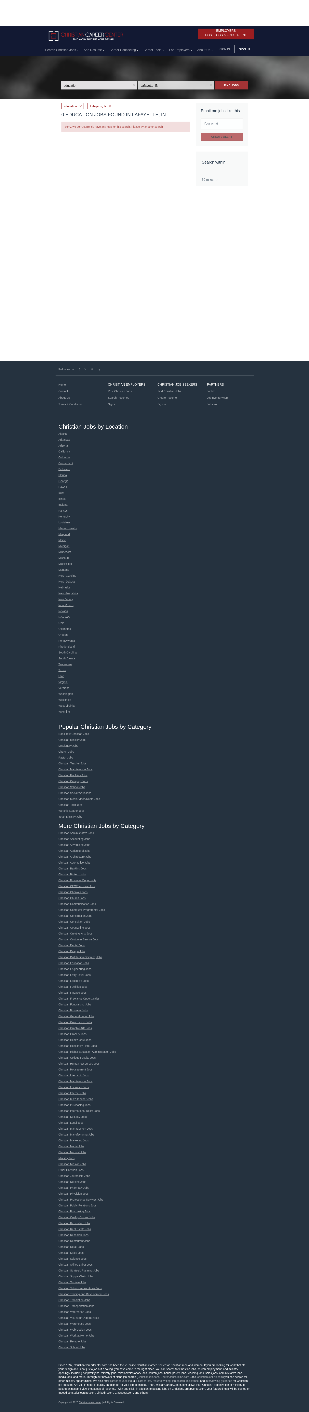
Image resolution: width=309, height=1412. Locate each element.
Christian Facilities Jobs (73, 775)
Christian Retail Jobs (71, 1246)
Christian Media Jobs (71, 1146)
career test (144, 1380)
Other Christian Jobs (71, 1170)
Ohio (61, 623)
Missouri (64, 557)
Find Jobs (231, 85)
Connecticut (66, 463)
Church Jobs (66, 751)
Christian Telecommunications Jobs (80, 1288)
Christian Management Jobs (76, 1128)
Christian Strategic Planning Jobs (79, 1270)
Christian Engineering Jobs (75, 969)
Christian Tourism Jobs (72, 1282)
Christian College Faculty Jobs (77, 1057)
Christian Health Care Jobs (75, 1040)
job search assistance (185, 1380)
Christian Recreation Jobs (74, 1223)
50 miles (208, 179)
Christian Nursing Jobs (72, 1181)
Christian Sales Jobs (71, 1252)
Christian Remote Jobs (73, 1341)
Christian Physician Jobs (74, 1193)
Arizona (63, 445)
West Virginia (67, 705)
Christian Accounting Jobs (74, 838)
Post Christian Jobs (120, 391)
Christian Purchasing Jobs (75, 1105)
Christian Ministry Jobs (72, 739)
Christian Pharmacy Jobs (74, 1187)
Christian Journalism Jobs (74, 1175)
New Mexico (66, 605)
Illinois (62, 498)
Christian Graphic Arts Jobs (75, 1028)
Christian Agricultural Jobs (74, 850)
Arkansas (64, 439)
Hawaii (63, 487)
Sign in (225, 49)
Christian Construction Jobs (75, 915)
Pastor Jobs (66, 757)
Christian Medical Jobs (72, 1152)
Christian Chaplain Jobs (73, 892)
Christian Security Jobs (73, 1116)
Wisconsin (65, 699)
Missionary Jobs (68, 745)
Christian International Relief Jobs (79, 1110)
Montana (64, 569)
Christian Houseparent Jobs (76, 1069)
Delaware (64, 469)
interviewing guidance (219, 1380)
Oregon (63, 634)
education (70, 106)
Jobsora (212, 404)
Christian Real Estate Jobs (75, 1229)
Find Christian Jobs (169, 391)
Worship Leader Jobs (72, 810)
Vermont (64, 688)
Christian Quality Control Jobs (77, 1217)
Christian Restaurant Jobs (75, 1241)
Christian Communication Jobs (77, 904)
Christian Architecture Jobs (75, 856)
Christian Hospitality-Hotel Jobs (78, 1045)
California (64, 451)
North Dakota (67, 581)
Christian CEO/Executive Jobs (77, 886)
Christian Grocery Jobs (73, 1034)
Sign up (244, 49)
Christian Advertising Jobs (74, 844)
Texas (62, 670)
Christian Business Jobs (73, 1010)
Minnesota (65, 552)
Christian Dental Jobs (72, 945)
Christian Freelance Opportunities (79, 998)
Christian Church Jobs (72, 898)
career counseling (121, 1380)
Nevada (63, 611)
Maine (62, 540)
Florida (63, 475)
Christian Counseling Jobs (75, 927)
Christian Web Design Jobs (75, 1329)
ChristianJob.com (148, 1376)
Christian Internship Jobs (74, 1075)
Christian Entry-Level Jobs (75, 974)
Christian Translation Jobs (74, 1300)
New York (64, 617)
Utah (61, 676)
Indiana (63, 504)
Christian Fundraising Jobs (75, 1004)
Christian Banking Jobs (73, 868)
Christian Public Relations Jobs (78, 1205)
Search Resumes (118, 397)
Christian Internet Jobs (72, 1093)
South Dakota (67, 658)
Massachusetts (68, 528)
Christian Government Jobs (75, 1022)
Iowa (61, 492)
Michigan (64, 546)
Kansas (63, 510)
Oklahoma (65, 628)
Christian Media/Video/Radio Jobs (79, 798)
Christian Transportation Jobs (76, 1306)
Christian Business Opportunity (77, 880)
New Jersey (66, 599)
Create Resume (167, 397)
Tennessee (65, 664)
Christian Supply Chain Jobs (76, 1276)
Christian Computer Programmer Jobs (82, 909)
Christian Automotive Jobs (74, 862)
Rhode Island (67, 646)
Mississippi (65, 563)
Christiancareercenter (90, 1402)
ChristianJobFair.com (210, 1376)
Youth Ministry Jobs (70, 816)
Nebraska (64, 587)
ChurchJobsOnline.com (175, 1376)
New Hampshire (68, 593)
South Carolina (68, 652)
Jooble (211, 391)
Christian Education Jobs (74, 963)
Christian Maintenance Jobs (76, 769)
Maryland (64, 534)
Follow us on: (67, 369)
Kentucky (64, 516)
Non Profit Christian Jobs (74, 733)
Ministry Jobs (67, 1158)
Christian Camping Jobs (73, 781)
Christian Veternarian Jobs (75, 1311)
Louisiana (64, 522)
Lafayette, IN (98, 106)
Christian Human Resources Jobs (79, 1063)
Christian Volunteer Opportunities (79, 1317)
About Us (64, 397)
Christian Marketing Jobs (74, 1140)
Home (62, 384)
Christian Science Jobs (73, 1258)
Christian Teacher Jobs (73, 763)
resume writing (162, 1380)
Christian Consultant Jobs (74, 921)
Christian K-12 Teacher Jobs (76, 1099)
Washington (66, 693)
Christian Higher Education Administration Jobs (87, 1051)
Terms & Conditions (70, 404)
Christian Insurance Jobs (74, 1087)
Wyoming (64, 711)
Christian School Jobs (72, 787)
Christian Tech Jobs (71, 804)
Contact (63, 391)
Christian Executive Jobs (74, 980)
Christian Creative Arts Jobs (76, 933)
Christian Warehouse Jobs (75, 1323)
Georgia (63, 481)
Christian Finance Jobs (73, 992)
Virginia (63, 682)
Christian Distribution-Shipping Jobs (80, 957)
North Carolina (67, 575)
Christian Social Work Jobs (75, 793)
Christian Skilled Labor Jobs (76, 1264)
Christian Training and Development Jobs (84, 1294)
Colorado (64, 457)
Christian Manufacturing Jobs (76, 1134)
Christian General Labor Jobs (76, 1016)
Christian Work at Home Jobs (76, 1335)
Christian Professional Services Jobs (81, 1199)
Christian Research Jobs (74, 1235)
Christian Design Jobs (72, 951)
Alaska (63, 433)
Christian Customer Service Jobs (79, 939)
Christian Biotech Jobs (72, 874)
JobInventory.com (217, 397)
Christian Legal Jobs (71, 1122)
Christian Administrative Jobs (76, 833)
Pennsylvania (67, 640)
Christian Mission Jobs (72, 1164)
